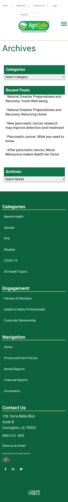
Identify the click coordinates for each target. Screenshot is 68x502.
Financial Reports (16, 380)
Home (8, 347)
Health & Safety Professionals (24, 309)
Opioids (9, 227)
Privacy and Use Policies (21, 358)
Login (54, 6)
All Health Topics (15, 271)
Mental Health (13, 216)
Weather (9, 249)
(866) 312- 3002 (13, 435)
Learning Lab (38, 6)
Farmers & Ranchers (18, 298)
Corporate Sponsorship (20, 320)
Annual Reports (14, 369)
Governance (12, 391)
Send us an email (13, 445)
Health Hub (20, 6)
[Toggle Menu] (64, 36)
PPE (7, 238)
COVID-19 (10, 260)
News (5, 6)
